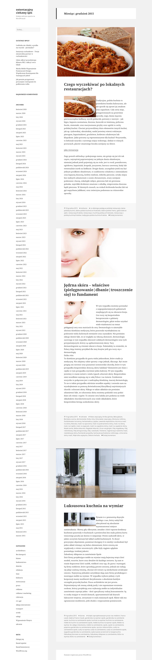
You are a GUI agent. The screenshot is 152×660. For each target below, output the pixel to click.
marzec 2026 (20, 113)
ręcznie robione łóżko (104, 627)
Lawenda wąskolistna (106, 421)
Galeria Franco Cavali (76, 618)
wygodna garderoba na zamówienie (77, 632)
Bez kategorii (21, 554)
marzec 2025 (20, 152)
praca (18, 585)
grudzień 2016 (21, 466)
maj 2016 (19, 489)
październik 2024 (22, 167)
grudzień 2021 (21, 288)
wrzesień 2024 (21, 171)
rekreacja (19, 597)
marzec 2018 (20, 415)
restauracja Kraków (75, 213)
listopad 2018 (21, 396)
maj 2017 (19, 446)
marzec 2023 (20, 237)
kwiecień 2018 (21, 412)
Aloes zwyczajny (96, 417)
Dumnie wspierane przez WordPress (77, 655)
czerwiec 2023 (21, 226)
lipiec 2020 (20, 350)
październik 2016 (22, 470)
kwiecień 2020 (21, 357)
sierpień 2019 (21, 373)
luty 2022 (19, 280)
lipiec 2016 (20, 481)
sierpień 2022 (21, 257)
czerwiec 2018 (21, 408)
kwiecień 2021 (21, 319)
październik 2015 (22, 512)
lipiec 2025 (20, 136)
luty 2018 (19, 419)
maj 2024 (19, 187)
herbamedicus (87, 421)
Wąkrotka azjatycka (80, 435)
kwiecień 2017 (21, 450)
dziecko (19, 566)
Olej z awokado (93, 431)
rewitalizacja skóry (70, 433)
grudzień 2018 (21, 392)
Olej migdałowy (118, 428)
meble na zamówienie (94, 625)
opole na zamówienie (116, 625)
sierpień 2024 (21, 175)
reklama (19, 589)
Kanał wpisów (21, 643)
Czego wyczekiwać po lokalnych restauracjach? (94, 86)
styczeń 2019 (20, 388)
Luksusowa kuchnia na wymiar (93, 505)
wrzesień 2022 (21, 253)
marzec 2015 (20, 536)
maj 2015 (19, 528)
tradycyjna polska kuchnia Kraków (94, 215)
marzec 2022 (20, 276)
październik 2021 (22, 295)
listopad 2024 (21, 164)
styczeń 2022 (20, 284)
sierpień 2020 (21, 346)
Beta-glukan (118, 417)
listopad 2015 (21, 508)
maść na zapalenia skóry (99, 426)
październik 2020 (22, 338)
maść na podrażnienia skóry (103, 424)
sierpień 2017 (21, 435)
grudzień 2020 (21, 334)
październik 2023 (22, 210)
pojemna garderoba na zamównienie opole (80, 627)
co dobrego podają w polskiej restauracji (105, 208)
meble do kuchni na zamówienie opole (78, 623)
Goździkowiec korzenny (72, 421)
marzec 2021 (20, 322)
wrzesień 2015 (21, 516)
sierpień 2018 (21, 400)
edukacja (19, 570)
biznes (18, 558)
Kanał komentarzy (23, 647)
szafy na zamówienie (98, 630)
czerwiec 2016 (21, 485)
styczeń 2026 (20, 121)
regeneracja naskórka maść (117, 431)
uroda (18, 613)
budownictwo (21, 562)
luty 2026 (19, 117)
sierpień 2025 (21, 133)
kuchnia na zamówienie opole (80, 620)
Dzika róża (91, 419)
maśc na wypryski (82, 426)
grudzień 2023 (21, 206)
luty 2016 (19, 497)
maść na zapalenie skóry (118, 426)
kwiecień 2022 (21, 272)
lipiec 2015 (20, 524)
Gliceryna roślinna (118, 419)
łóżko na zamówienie (77, 636)
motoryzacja (20, 582)
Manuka (74, 424)
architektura (20, 551)
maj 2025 (19, 144)
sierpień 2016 (21, 477)
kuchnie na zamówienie (114, 620)
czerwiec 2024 (21, 183)
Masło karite (68, 428)
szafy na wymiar (84, 630)
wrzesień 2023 (21, 214)
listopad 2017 (21, 427)
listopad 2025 (21, 129)
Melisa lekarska (79, 428)
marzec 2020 (20, 361)
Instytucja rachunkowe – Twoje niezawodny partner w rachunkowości (27, 53)
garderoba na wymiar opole (95, 618)
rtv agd (18, 601)
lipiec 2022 (20, 260)
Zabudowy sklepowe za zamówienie (103, 634)
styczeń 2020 (20, 365)
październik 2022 (22, 249)
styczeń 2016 (20, 501)
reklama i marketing (23, 593)
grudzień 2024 (21, 160)
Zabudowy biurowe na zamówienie (77, 634)
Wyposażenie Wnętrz (24, 620)
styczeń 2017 (20, 462)
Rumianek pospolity (85, 433)
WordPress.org (21, 651)
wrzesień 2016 (21, 474)
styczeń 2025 (20, 156)
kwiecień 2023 (21, 233)
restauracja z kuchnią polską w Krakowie (98, 213)
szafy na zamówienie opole (116, 630)
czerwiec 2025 (21, 140)
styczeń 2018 (20, 423)
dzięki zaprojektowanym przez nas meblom (104, 616)
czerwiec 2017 (21, 443)
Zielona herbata (94, 435)
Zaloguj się (20, 639)
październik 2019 (22, 369)
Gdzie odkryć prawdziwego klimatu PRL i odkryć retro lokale (26, 62)
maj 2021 (19, 315)
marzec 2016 (20, 493)
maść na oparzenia (85, 424)
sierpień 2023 (21, 218)
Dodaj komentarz (116, 215)
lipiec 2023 (20, 222)
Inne (17, 574)
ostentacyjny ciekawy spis (24, 11)
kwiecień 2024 (21, 191)
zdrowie (19, 624)
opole (105, 625)
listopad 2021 (21, 291)
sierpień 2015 (21, 520)
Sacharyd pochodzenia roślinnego (105, 433)
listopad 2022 (21, 245)
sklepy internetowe (23, 605)
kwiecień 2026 (21, 109)
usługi (18, 616)
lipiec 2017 (20, 439)
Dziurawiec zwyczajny (103, 419)
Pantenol (103, 431)
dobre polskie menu (108, 210)
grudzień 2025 (21, 125)
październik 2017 (22, 431)
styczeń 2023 (20, 241)
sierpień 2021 (21, 303)
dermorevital (81, 419)
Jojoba (95, 421)
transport (19, 609)
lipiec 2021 (20, 307)
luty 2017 (19, 458)
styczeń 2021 (20, 330)
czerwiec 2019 (21, 377)
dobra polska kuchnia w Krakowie (88, 210)
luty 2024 (19, 198)
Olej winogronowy (80, 431)
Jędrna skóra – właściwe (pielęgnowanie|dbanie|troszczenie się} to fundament (98, 289)
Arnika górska (107, 417)
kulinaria (19, 578)
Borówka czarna (70, 419)
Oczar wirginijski (105, 428)
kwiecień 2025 (21, 148)
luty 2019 (19, 384)
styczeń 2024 (20, 202)
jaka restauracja (71, 150)
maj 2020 (19, 353)
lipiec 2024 (20, 179)
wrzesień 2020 (21, 342)
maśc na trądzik (70, 426)
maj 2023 (19, 229)
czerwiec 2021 (21, 311)
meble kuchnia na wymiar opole (104, 623)
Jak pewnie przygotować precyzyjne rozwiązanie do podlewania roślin (26, 81)
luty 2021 (19, 326)
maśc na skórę (119, 424)
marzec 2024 (20, 195)
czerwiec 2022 (21, 264)
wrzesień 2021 (21, 299)
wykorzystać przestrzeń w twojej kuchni (105, 632)
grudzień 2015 (21, 505)
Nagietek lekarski (92, 428)
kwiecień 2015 (21, 532)
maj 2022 (19, 268)
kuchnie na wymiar (98, 620)
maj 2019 (19, 381)
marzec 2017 (20, 454)
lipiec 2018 (20, 404)
